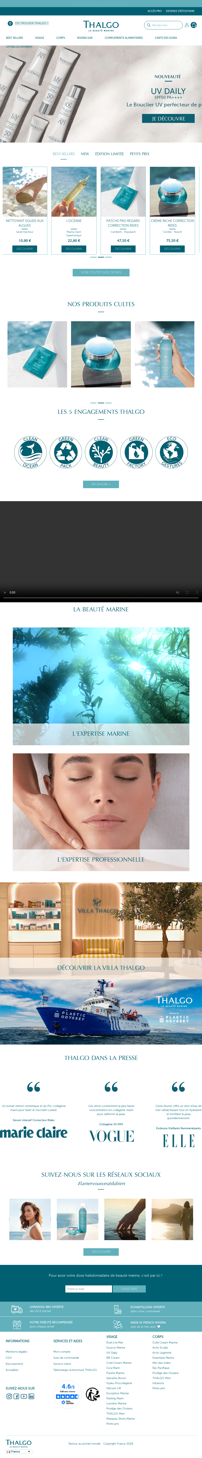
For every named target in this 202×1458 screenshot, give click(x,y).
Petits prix (139, 154)
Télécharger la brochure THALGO (75, 1370)
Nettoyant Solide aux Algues (27, 223)
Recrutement (14, 1364)
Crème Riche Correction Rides (175, 223)
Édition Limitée (109, 154)
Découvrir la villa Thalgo (101, 968)
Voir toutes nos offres (101, 272)
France (15, 1451)
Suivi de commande (66, 1358)
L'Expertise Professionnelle (101, 859)
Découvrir (27, 249)
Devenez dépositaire (180, 11)
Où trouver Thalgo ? (32, 23)
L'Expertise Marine (101, 734)
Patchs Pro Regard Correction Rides (125, 223)
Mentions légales (16, 1351)
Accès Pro (155, 11)
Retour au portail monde (84, 1443)
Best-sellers (64, 154)
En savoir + (101, 484)
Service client (62, 1364)
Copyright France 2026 (118, 1443)
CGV (9, 1358)
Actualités (12, 1370)
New (85, 154)
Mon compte (61, 1351)
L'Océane (76, 221)
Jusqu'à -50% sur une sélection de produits (101, 4)
